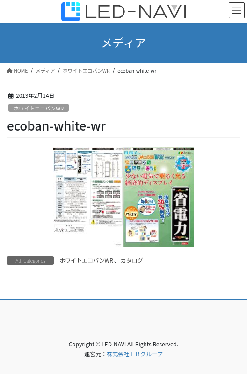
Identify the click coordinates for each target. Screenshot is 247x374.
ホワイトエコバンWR (39, 108)
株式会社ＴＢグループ (134, 354)
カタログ (132, 260)
